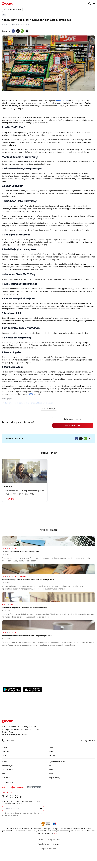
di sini (56, 833)
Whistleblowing (43, 844)
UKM (51, 747)
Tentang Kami (54, 755)
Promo (4, 762)
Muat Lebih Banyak (48, 409)
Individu (4, 747)
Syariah (51, 751)
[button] (41, 808)
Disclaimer (41, 840)
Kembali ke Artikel (12, 9)
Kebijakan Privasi (54, 840)
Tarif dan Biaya (7, 770)
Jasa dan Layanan (8, 766)
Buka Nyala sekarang (72, 419)
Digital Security (54, 778)
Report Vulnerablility (48, 849)
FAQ (50, 766)
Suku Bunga (6, 778)
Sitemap (56, 844)
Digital (4, 755)
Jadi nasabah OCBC (72, 425)
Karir (50, 770)
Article (51, 774)
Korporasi (5, 751)
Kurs (3, 774)
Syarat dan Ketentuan (57, 762)
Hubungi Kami (7, 792)
